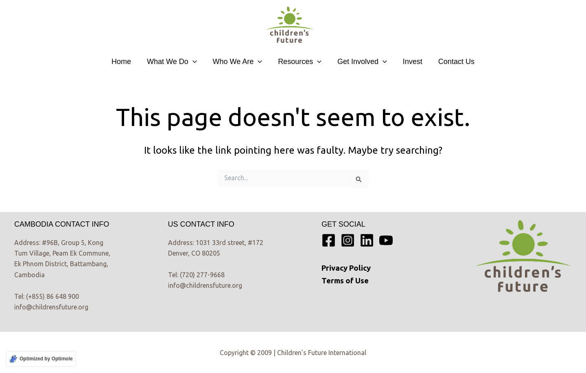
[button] (195, 61)
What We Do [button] (174, 61)
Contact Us (453, 61)
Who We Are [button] (239, 61)
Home (125, 61)
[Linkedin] (367, 240)
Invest (410, 61)
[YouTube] (386, 240)
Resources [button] (299, 61)
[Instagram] (348, 240)
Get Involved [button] (361, 61)
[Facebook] (328, 240)
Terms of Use (345, 280)
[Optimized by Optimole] (41, 359)
